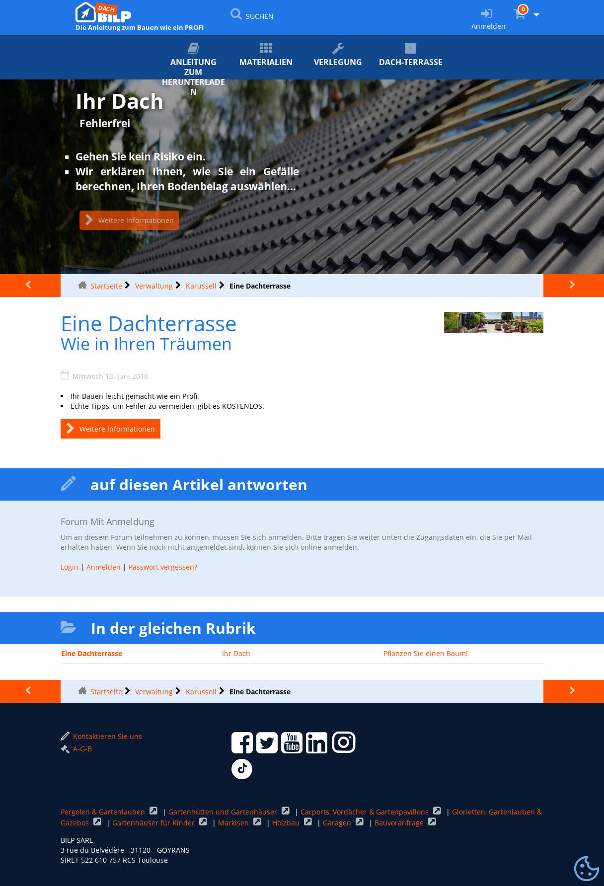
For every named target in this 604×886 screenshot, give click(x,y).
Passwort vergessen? (163, 567)
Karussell (201, 286)
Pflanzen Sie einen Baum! (425, 653)
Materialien (265, 55)
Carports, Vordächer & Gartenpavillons (366, 811)
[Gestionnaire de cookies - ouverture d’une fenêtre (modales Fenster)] (586, 869)
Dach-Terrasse (410, 55)
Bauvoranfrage (400, 822)
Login (69, 567)
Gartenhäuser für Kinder (154, 822)
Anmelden (103, 567)
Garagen (338, 822)
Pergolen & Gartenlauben (104, 811)
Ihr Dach (236, 653)
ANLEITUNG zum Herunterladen (193, 60)
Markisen (234, 822)
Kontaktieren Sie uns (101, 736)
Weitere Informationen (129, 220)
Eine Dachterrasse (91, 653)
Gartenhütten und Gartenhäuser (223, 811)
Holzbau (287, 822)
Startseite (106, 286)
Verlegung (338, 55)
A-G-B (76, 748)
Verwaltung (154, 286)
